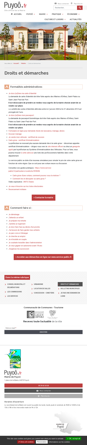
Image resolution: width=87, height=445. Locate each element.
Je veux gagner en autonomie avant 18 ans (25, 246)
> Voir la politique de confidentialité (13, 340)
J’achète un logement (16, 224)
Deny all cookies (26, 442)
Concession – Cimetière (44, 293)
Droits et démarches (70, 284)
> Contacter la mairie (44, 197)
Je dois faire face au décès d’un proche (24, 227)
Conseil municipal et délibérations (16, 285)
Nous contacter (61, 4)
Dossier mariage (15, 134)
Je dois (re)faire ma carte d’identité (22, 93)
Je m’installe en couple (17, 239)
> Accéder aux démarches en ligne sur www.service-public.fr (44, 257)
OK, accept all (73, 439)
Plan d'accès (76, 4)
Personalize (42, 442)
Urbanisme (38, 284)
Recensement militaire (17, 189)
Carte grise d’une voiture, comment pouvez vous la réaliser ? (36, 175)
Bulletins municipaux (70, 288)
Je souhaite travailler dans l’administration (25, 243)
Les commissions (14, 292)
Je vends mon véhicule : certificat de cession (26, 137)
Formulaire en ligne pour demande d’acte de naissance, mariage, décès (36, 131)
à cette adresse (27, 153)
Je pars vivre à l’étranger (18, 233)
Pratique (56, 14)
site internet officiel (55, 146)
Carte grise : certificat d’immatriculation (23, 140)
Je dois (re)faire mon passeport (21, 115)
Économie (72, 14)
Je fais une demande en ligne (70, 294)
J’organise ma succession (18, 249)
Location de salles (42, 288)
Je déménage (13, 214)
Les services (12, 296)
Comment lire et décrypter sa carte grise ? (29, 179)
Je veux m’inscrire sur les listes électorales (25, 186)
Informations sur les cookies (59, 442)
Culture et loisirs (54, 19)
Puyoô (29, 14)
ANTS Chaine (28, 182)
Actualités (75, 19)
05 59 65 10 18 (43, 385)
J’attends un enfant (16, 217)
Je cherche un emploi (16, 236)
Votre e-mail (11, 328)
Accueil (18, 14)
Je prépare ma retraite (17, 221)
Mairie (42, 14)
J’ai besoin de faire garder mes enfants (24, 230)
